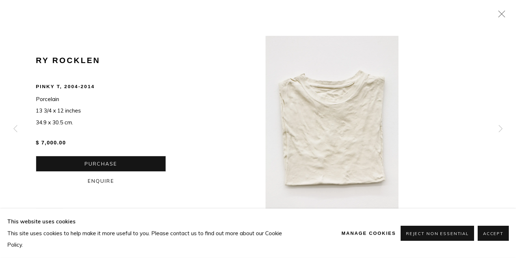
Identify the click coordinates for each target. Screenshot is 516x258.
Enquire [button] (100, 181)
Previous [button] (15, 129)
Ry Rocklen (68, 60)
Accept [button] (493, 233)
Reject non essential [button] (437, 233)
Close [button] (499, 16)
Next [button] (500, 129)
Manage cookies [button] (368, 233)
